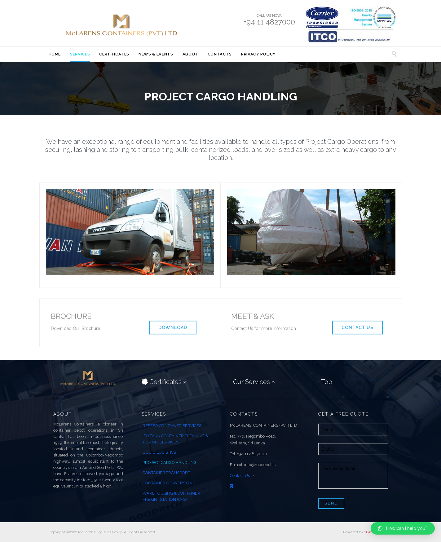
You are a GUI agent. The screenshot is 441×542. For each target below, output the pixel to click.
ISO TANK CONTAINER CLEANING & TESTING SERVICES (175, 439)
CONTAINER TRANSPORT (166, 472)
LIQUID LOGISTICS (159, 452)
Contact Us (240, 475)
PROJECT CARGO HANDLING (169, 462)
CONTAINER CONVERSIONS (169, 483)
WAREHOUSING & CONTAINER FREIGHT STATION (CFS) (171, 496)
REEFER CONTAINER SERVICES (172, 425)
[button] (403, 528)
